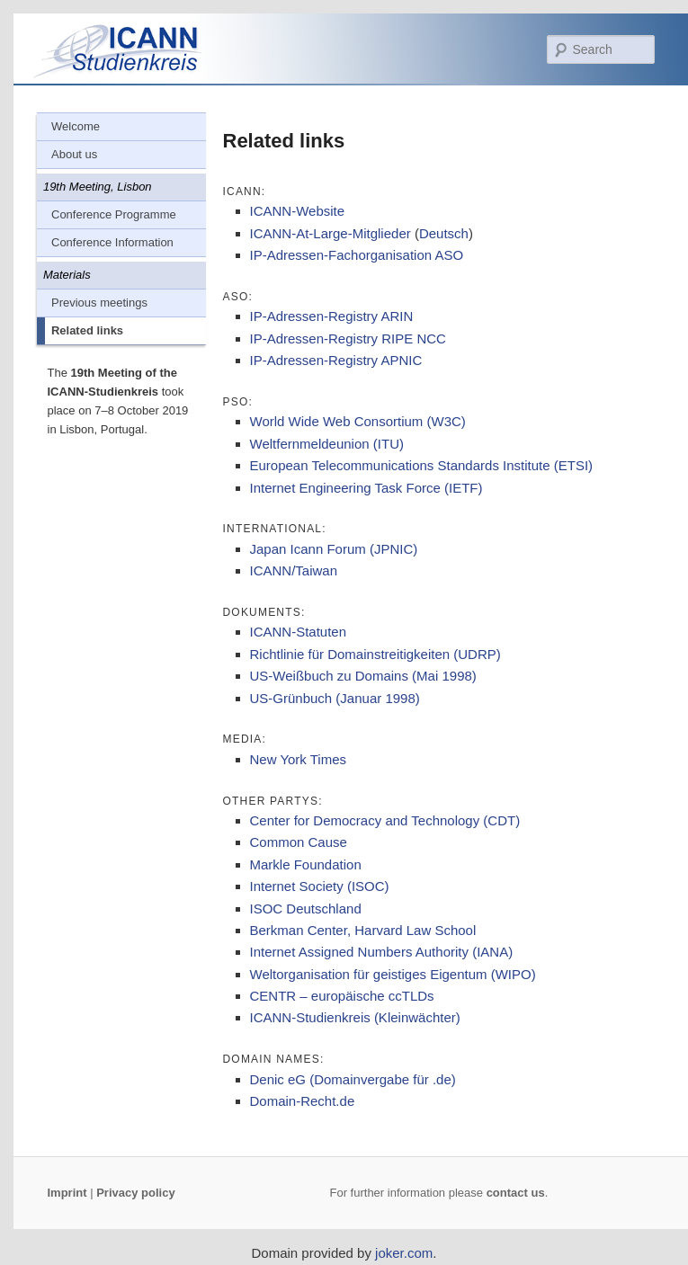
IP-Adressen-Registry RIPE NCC (348, 338)
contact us (516, 1192)
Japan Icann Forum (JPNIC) (334, 549)
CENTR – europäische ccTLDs (342, 995)
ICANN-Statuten (298, 631)
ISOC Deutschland (306, 908)
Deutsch (444, 233)
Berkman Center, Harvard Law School (363, 930)
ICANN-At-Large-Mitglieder (330, 233)
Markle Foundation (306, 864)
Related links (87, 330)
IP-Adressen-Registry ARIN (332, 316)
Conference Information (112, 242)
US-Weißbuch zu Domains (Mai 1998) (363, 675)
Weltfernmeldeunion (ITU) (327, 443)
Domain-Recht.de (302, 1101)
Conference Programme (113, 214)
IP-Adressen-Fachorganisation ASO (357, 255)
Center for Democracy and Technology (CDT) (385, 820)
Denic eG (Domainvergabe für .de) (353, 1079)
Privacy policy (135, 1192)
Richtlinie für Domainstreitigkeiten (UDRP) (375, 654)
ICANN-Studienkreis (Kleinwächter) (355, 1017)
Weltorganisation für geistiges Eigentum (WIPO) (393, 974)
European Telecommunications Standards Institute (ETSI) (422, 465)
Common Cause (298, 842)
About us (74, 154)
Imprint (67, 1192)
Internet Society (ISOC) (319, 886)
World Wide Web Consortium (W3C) (358, 421)
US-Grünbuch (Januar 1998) (335, 698)
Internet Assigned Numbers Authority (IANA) (382, 951)
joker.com (404, 1253)
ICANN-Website (297, 210)
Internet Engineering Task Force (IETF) (366, 487)
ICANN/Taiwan (294, 570)
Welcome (75, 126)
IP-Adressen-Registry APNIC (336, 360)
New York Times (298, 759)
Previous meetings (99, 302)
